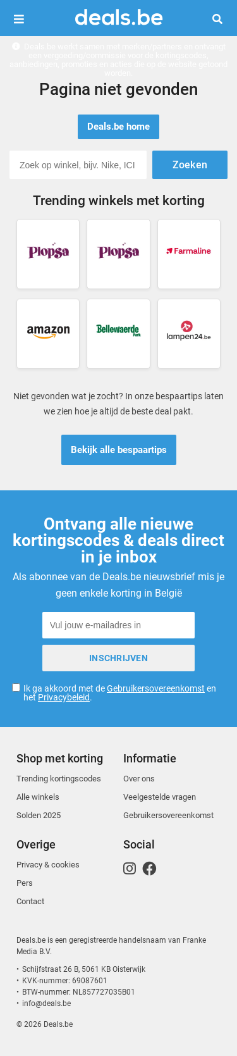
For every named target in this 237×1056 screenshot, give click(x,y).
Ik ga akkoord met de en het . (119, 693)
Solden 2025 (38, 815)
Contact (30, 901)
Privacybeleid (64, 697)
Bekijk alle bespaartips (119, 450)
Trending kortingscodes (58, 778)
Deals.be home (118, 126)
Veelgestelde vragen (159, 797)
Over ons (139, 778)
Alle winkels (37, 797)
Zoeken (222, 19)
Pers (24, 883)
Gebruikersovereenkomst (156, 688)
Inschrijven (118, 658)
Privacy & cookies (48, 864)
